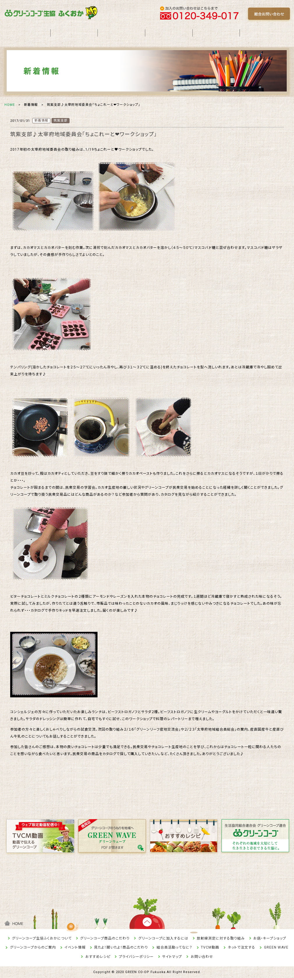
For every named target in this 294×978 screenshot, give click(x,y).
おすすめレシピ (97, 957)
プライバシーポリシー (136, 957)
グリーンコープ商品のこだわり (105, 938)
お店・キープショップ (269, 938)
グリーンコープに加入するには (163, 938)
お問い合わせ (202, 957)
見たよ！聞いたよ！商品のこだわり (121, 947)
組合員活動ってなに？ (174, 947)
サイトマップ (172, 957)
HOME (9, 105)
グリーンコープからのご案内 (33, 947)
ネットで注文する (241, 947)
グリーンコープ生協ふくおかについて (42, 938)
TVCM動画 (210, 947)
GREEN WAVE (276, 947)
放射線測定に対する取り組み (221, 938)
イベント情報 (75, 947)
